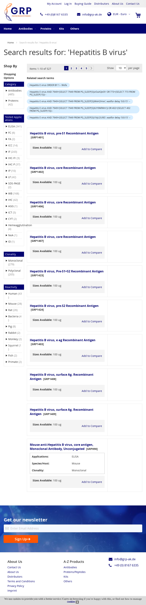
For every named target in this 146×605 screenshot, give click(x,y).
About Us (117, 3)
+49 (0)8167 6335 (56, 14)
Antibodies (15, 92)
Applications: (40, 456)
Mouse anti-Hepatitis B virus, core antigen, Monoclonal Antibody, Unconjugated (61, 447)
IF (15, 151)
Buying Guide (83, 3)
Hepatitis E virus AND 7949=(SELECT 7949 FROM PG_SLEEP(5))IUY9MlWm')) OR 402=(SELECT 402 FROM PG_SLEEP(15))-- (80, 109)
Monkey (15, 339)
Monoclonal (15, 262)
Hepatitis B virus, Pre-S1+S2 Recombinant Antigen (67, 271)
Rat (15, 310)
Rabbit (15, 332)
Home (8, 28)
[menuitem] (26, 29)
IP (14, 170)
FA (14, 139)
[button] (119, 14)
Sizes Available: (42, 147)
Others (68, 581)
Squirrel (14, 347)
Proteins (13, 102)
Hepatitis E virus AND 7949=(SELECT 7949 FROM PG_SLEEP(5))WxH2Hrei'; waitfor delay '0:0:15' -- (80, 101)
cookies (71, 601)
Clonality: (38, 470)
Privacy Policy (15, 586)
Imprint (12, 590)
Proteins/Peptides (75, 572)
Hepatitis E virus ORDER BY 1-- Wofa (48, 85)
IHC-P (15, 164)
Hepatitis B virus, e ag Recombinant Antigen (62, 340)
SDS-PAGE (14, 185)
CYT (14, 219)
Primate (15, 362)
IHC (15, 200)
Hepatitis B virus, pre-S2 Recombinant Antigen (64, 306)
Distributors (101, 3)
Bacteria (14, 318)
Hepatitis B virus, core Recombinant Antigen (63, 168)
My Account (54, 3)
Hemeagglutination (15, 227)
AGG (15, 206)
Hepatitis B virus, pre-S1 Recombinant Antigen (64, 133)
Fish (15, 355)
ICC (15, 145)
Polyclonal (14, 272)
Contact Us (132, 3)
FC (14, 132)
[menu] (73, 29)
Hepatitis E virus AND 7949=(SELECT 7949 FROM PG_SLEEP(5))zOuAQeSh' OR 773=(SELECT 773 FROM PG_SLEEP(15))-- (82, 93)
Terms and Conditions (21, 581)
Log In (68, 3)
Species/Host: (40, 463)
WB (15, 193)
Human (15, 295)
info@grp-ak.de (92, 14)
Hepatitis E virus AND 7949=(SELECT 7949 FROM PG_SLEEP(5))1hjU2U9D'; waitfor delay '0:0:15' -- (80, 117)
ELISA (15, 126)
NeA (15, 235)
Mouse (15, 303)
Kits (66, 576)
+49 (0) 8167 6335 (126, 565)
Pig (14, 326)
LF (14, 177)
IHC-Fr (15, 158)
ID (13, 241)
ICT (14, 212)
